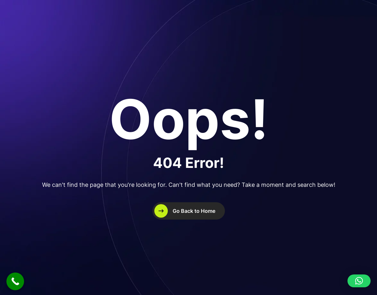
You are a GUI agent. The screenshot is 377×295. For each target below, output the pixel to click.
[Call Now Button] (15, 281)
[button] (359, 280)
